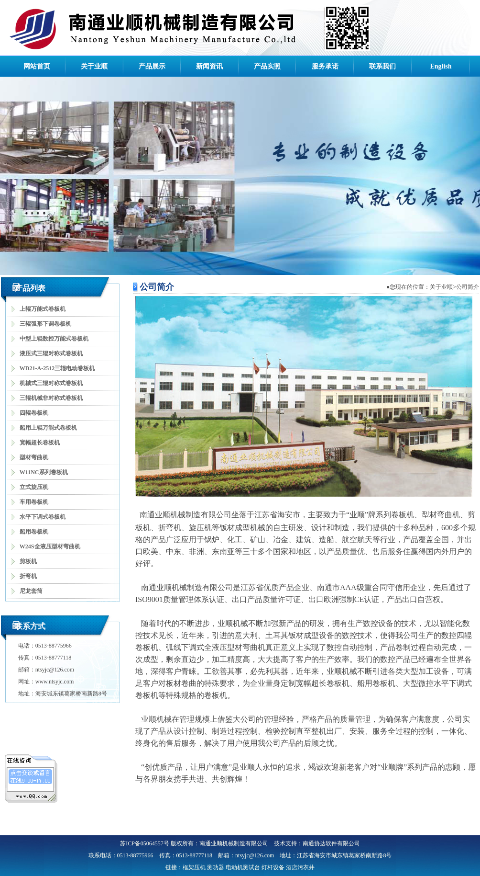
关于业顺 (94, 66)
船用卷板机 (34, 531)
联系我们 (382, 66)
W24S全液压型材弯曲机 (50, 546)
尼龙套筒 (31, 591)
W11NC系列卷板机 (44, 472)
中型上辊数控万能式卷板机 (54, 338)
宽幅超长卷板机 (40, 442)
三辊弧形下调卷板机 (45, 323)
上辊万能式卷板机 (42, 309)
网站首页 (36, 66)
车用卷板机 (34, 502)
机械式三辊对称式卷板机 (51, 383)
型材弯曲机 (34, 457)
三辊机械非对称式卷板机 (51, 398)
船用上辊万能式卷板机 (48, 427)
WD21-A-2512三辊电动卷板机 (57, 368)
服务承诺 (325, 66)
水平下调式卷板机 (42, 516)
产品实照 (267, 66)
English (440, 66)
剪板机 (28, 561)
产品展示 (152, 66)
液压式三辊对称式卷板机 (51, 353)
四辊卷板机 (34, 413)
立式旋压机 (34, 487)
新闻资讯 (209, 66)
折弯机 (28, 576)
